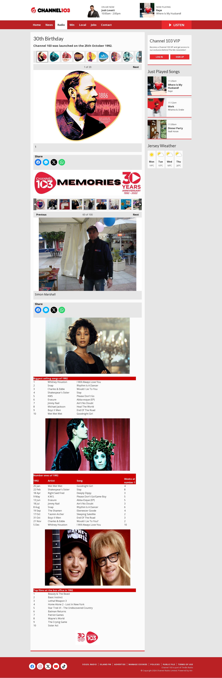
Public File (169, 664)
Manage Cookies (138, 664)
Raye (159, 10)
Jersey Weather (162, 145)
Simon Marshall (89, 204)
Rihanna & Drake (176, 109)
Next (134, 66)
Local (82, 25)
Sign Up (180, 56)
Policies (155, 664)
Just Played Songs (164, 71)
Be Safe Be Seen (126, 204)
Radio (61, 25)
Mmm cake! (64, 204)
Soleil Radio (89, 664)
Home (37, 25)
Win (72, 25)
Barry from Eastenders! (101, 204)
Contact (106, 25)
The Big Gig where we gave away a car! (138, 204)
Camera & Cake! (77, 204)
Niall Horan (173, 131)
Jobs (93, 25)
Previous (39, 214)
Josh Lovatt (108, 10)
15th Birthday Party (52, 204)
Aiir (191, 670)
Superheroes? (114, 204)
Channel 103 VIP (165, 40)
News (49, 25)
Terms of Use (185, 664)
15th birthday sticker (40, 204)
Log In (159, 56)
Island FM (105, 664)
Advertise (119, 664)
